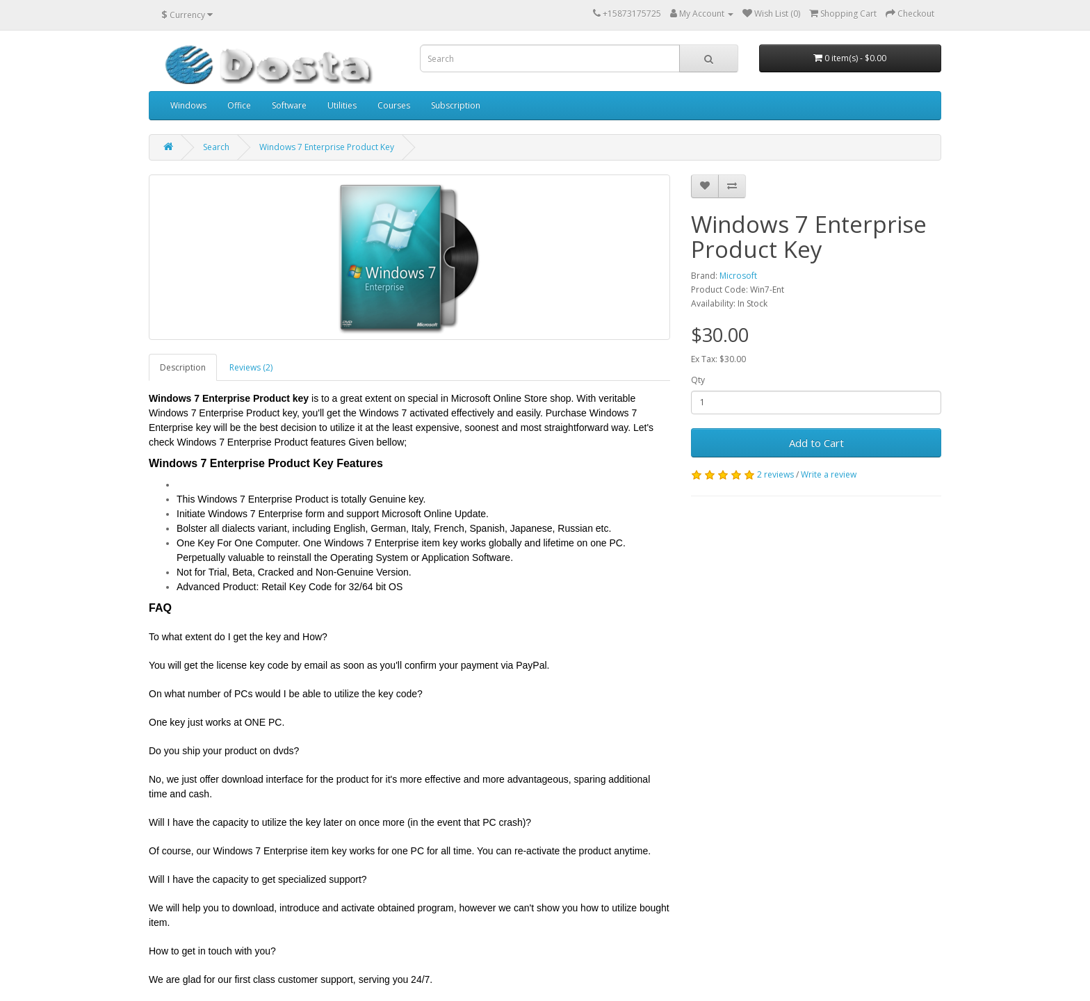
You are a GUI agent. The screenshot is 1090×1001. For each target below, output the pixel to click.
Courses (393, 105)
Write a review (828, 474)
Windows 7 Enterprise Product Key (326, 147)
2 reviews (775, 474)
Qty (698, 380)
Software (289, 105)
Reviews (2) (250, 367)
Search (216, 147)
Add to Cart (816, 443)
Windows (188, 105)
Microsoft (738, 276)
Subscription (455, 105)
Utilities (342, 105)
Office (239, 105)
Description (183, 367)
